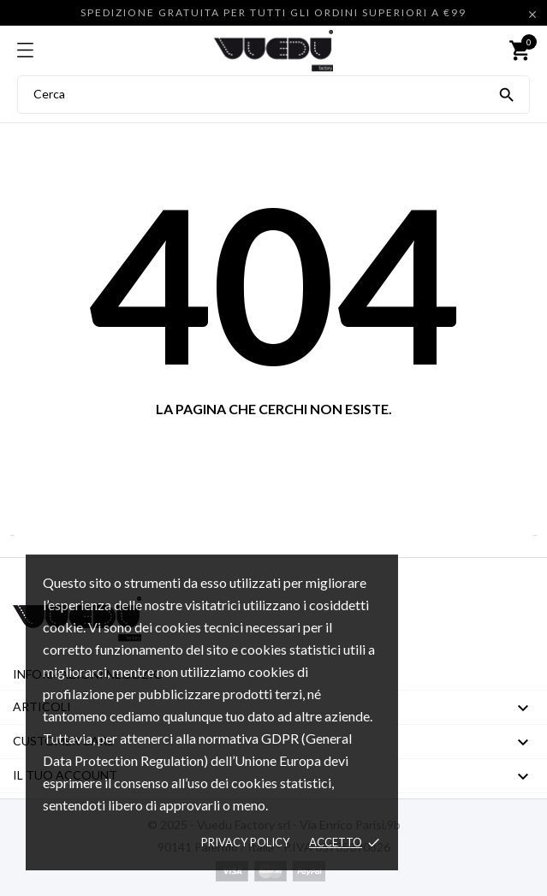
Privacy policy (245, 842)
